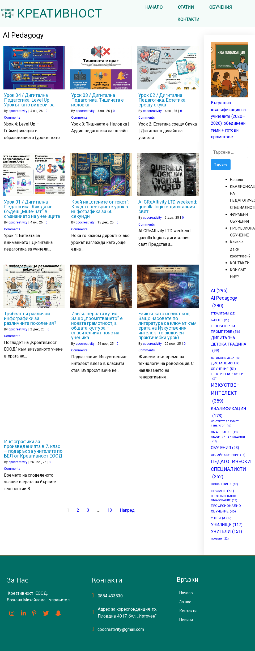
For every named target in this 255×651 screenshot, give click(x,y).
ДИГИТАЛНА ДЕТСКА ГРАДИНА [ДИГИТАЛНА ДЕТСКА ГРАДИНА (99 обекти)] (228, 344)
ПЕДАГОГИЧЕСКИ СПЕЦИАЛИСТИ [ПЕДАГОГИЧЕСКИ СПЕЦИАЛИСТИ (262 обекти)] (231, 469)
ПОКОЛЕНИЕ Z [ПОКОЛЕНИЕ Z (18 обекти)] (224, 484)
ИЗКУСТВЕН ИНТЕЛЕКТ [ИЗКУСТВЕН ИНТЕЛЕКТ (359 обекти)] (225, 393)
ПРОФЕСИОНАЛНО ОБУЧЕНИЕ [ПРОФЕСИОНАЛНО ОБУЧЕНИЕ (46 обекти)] (226, 509)
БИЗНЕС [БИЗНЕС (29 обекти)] (220, 320)
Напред (127, 510)
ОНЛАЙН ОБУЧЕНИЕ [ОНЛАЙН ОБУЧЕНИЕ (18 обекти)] (228, 455)
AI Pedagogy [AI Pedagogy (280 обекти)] (224, 302)
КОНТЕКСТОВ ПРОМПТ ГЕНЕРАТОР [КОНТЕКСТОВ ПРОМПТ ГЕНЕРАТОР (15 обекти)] (225, 424)
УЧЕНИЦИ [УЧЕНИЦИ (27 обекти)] (221, 518)
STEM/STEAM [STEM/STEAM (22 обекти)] (223, 313)
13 (109, 510)
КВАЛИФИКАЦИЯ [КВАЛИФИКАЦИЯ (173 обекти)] (228, 412)
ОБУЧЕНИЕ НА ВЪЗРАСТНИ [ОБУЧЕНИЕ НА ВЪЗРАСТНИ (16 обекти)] (228, 440)
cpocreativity (17, 111)
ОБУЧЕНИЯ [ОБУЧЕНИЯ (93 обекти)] (225, 448)
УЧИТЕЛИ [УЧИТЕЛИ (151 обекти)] (226, 531)
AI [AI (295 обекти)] (219, 291)
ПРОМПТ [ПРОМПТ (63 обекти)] (222, 491)
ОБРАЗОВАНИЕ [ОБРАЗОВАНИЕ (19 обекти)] (224, 432)
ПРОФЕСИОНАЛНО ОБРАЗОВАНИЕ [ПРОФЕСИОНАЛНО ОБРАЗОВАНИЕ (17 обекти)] (224, 499)
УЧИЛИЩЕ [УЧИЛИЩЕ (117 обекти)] (227, 524)
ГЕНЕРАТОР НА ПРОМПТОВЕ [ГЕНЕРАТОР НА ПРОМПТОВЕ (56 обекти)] (225, 329)
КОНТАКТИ (239, 263)
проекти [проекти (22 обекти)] (220, 538)
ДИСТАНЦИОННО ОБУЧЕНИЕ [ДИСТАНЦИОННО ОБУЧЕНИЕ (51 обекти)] (225, 366)
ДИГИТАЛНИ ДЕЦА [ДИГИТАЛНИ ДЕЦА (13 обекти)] (225, 358)
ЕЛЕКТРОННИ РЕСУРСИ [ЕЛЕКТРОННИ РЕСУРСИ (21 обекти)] (227, 376)
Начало (236, 180)
